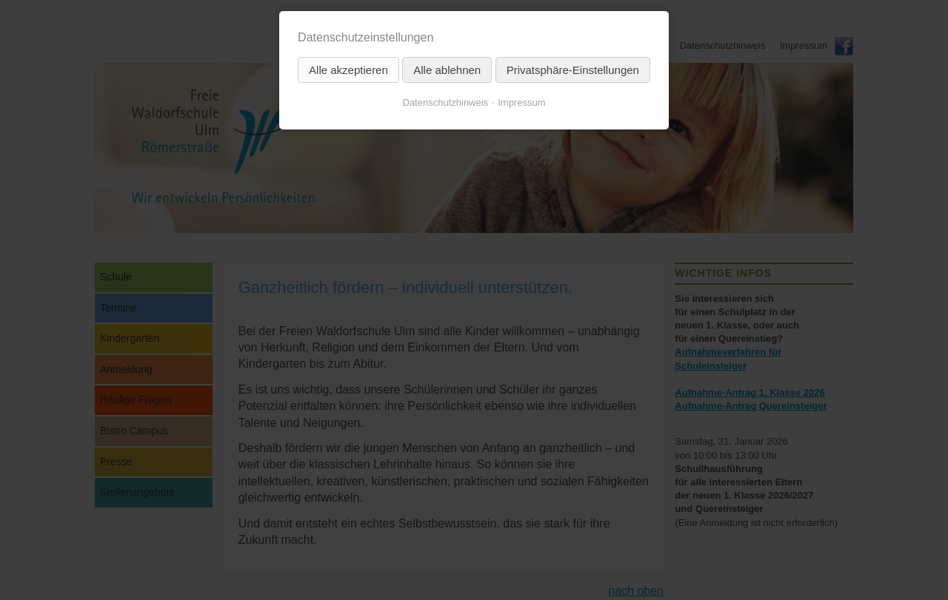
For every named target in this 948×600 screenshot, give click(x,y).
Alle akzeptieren (348, 70)
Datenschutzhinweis (446, 102)
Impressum (521, 102)
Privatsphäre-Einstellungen (573, 70)
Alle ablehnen (447, 70)
